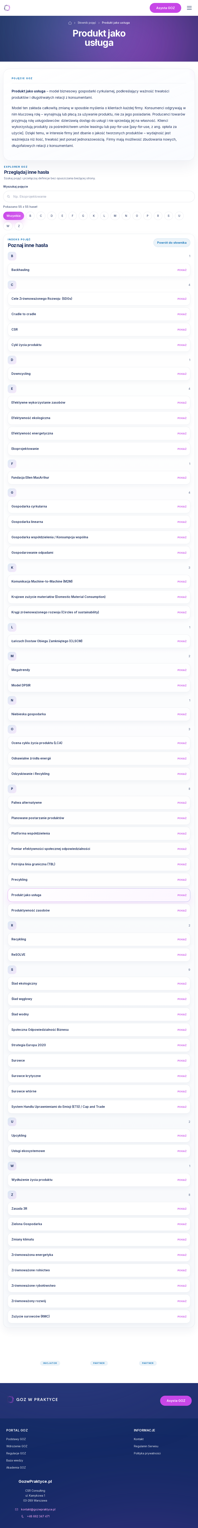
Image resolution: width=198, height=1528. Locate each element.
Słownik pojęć (87, 22)
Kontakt (139, 1439)
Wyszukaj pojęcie (15, 186)
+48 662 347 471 (38, 1516)
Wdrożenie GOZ (16, 1446)
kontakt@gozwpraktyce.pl (38, 1509)
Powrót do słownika (172, 242)
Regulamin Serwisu (146, 1446)
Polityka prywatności (147, 1453)
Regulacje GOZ (16, 1453)
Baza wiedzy (14, 1460)
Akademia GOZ (16, 1467)
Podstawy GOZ (16, 1439)
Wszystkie (14, 215)
